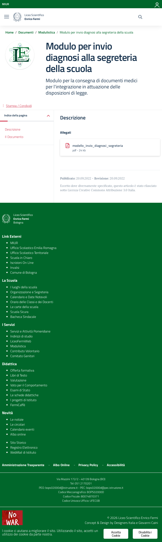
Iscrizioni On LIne (22, 262)
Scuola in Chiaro (21, 257)
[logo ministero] (17, 17)
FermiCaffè (17, 404)
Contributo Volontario (24, 351)
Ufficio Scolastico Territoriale (29, 252)
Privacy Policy (88, 464)
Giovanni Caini (148, 522)
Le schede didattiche (24, 395)
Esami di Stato (20, 390)
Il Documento (14, 136)
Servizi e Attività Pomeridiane (30, 331)
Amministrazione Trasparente (23, 464)
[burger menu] (6, 17)
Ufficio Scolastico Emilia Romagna (33, 247)
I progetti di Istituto (23, 399)
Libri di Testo (18, 375)
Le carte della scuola (24, 306)
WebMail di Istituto (23, 452)
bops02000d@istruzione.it (61, 487)
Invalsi (14, 267)
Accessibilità (116, 464)
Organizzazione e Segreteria (29, 292)
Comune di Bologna (23, 272)
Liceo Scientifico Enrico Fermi (138, 517)
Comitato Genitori (22, 355)
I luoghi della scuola (23, 287)
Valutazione (18, 380)
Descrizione (12, 129)
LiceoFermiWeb (20, 341)
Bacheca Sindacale (23, 316)
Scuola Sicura (19, 311)
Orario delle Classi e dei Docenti (31, 301)
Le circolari (17, 424)
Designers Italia (124, 522)
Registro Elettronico (23, 447)
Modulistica (18, 346)
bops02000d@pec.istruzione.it (104, 487)
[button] (27, 115)
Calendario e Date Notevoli (28, 296)
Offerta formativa (22, 370)
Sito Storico (18, 442)
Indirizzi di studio (21, 336)
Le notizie (16, 419)
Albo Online (61, 464)
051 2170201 (83, 483)
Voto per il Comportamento (28, 385)
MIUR (14, 242)
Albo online (18, 434)
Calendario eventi (22, 429)
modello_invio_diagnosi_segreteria (97, 145)
